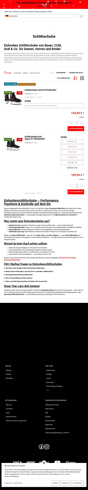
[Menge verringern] (72, 123)
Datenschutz (18, 483)
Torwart (48, 378)
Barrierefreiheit (50, 421)
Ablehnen (55, 483)
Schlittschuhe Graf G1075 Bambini (40, 90)
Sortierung (61, 73)
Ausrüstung (49, 382)
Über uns (9, 405)
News (8, 413)
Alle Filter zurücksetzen (26, 84)
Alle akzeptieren (77, 483)
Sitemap (48, 417)
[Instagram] (46, 447)
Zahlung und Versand (52, 405)
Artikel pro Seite (76, 73)
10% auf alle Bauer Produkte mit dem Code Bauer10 (44, 2)
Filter (7, 72)
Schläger (49, 374)
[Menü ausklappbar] (82, 23)
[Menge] (77, 123)
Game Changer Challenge (54, 386)
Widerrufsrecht (50, 428)
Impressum (8, 483)
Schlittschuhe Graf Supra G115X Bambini (35, 138)
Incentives (9, 409)
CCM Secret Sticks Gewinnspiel (16, 421)
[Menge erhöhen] (82, 123)
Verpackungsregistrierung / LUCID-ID (57, 433)
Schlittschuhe (50, 370)
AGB (46, 413)
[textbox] (41, 16)
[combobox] (41, 16)
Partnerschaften (11, 417)
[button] (75, 78)
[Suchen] (64, 23)
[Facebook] (41, 447)
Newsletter (9, 378)
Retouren (9, 370)
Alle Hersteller (64, 78)
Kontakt (8, 374)
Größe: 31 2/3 (11, 84)
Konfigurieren (65, 483)
